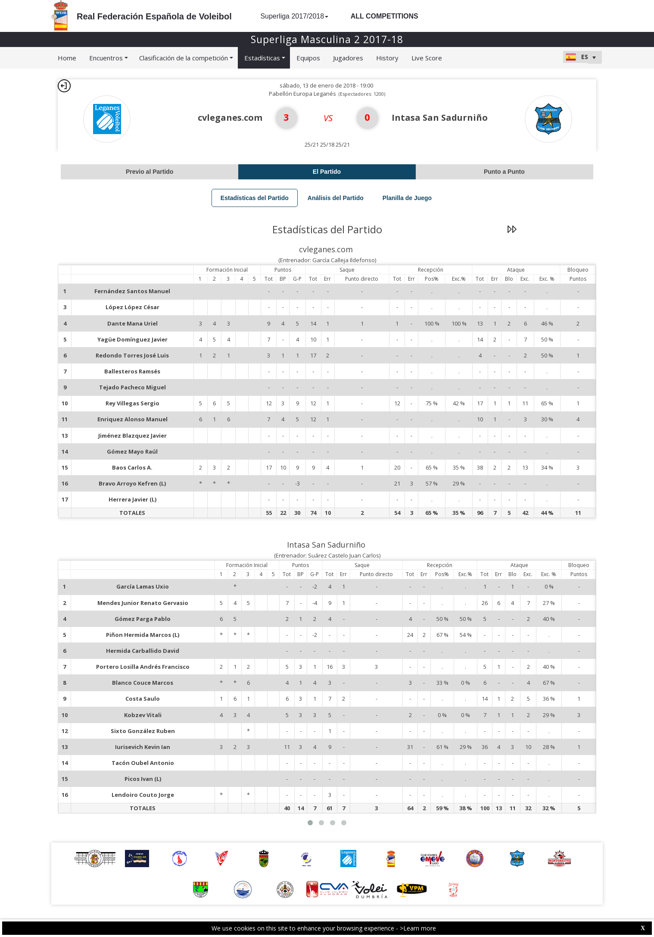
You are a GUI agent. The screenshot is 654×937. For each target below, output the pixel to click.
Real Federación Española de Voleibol (154, 16)
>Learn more (418, 928)
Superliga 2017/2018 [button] (294, 16)
